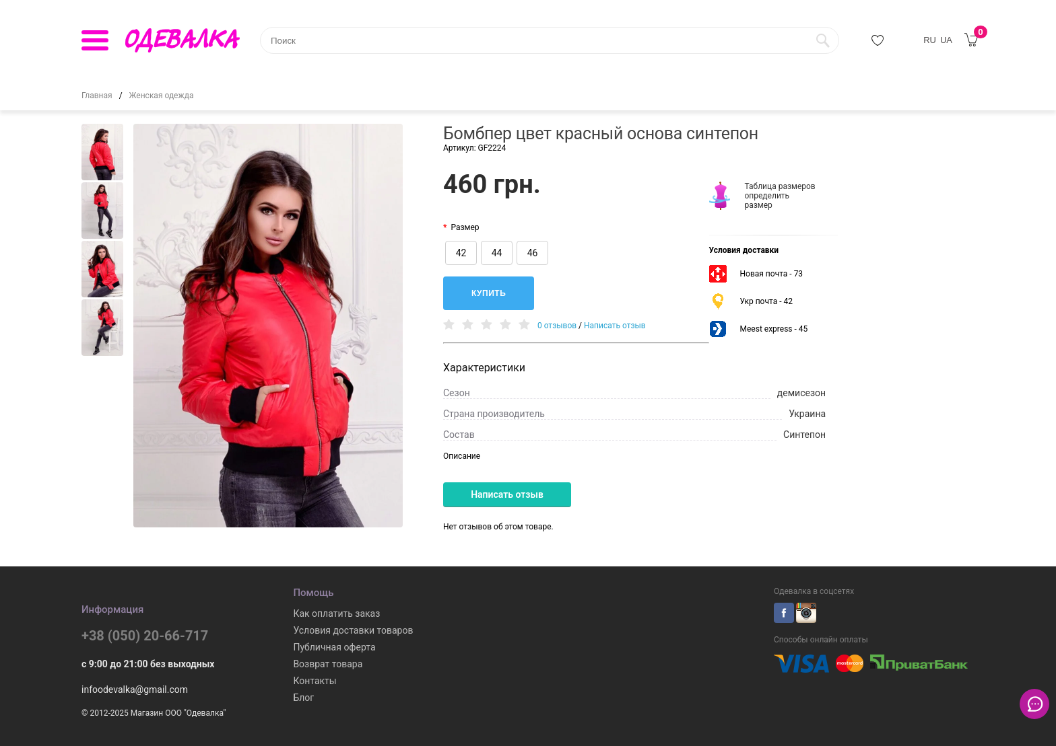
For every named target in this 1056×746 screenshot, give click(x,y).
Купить (488, 293)
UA (946, 40)
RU (929, 40)
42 (461, 253)
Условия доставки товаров (353, 630)
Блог (303, 697)
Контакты (314, 680)
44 (497, 253)
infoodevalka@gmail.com (134, 689)
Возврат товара (327, 664)
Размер (465, 227)
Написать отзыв (615, 325)
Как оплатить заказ (336, 613)
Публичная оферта (334, 647)
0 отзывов (556, 325)
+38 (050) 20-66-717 (144, 636)
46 (532, 253)
